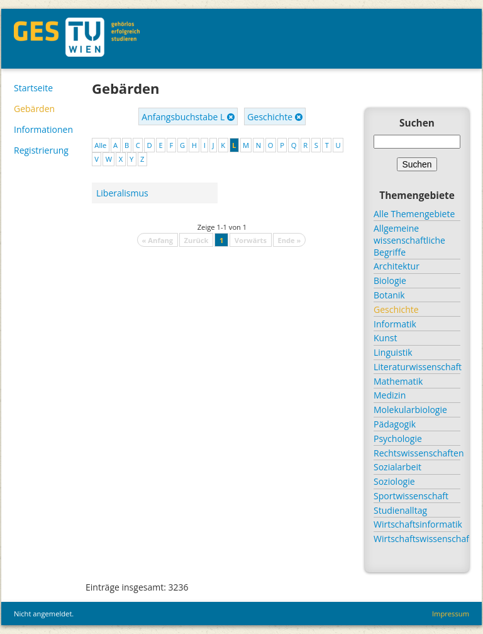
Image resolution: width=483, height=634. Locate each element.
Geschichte (274, 117)
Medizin (390, 395)
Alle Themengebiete (414, 214)
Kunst (385, 338)
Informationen (43, 129)
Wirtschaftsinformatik (417, 524)
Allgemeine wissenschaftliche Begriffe (409, 240)
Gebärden (34, 109)
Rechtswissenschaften (417, 453)
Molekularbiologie (410, 410)
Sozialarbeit (397, 467)
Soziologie (394, 481)
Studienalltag (400, 510)
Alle (100, 145)
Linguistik (393, 352)
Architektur (396, 266)
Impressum (450, 613)
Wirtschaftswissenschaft (417, 539)
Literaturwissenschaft (417, 367)
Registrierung (41, 150)
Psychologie (398, 438)
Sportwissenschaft (411, 496)
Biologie (390, 280)
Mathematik (398, 381)
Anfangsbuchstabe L (188, 117)
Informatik (395, 324)
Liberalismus (122, 193)
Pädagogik (395, 424)
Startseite (33, 88)
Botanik (389, 295)
